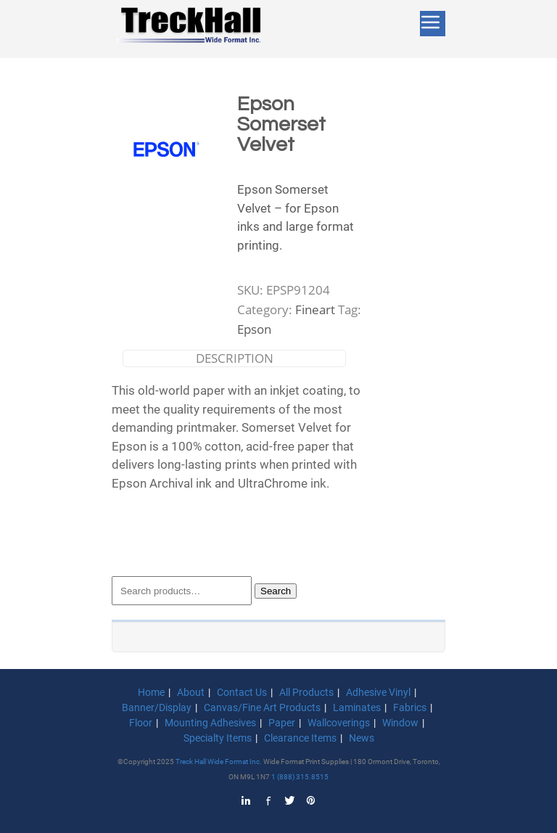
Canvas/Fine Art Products (262, 707)
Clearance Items (300, 738)
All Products (306, 692)
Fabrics (409, 707)
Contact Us (242, 692)
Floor (140, 723)
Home (151, 692)
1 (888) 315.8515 (300, 777)
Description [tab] (234, 358)
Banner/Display (156, 707)
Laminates (357, 707)
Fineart (315, 309)
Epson (254, 329)
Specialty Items (217, 738)
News (361, 738)
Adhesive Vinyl (378, 692)
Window (400, 723)
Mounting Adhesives (210, 723)
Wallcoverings (339, 723)
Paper (281, 723)
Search (275, 591)
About (191, 692)
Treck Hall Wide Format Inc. (219, 762)
